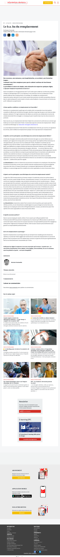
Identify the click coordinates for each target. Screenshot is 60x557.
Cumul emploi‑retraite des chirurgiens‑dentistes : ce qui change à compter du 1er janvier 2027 (14, 319)
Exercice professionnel (17, 23)
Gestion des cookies (30, 553)
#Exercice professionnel (9, 274)
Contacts (36, 543)
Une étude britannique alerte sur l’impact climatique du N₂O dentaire (15, 382)
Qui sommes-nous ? (38, 542)
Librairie (35, 531)
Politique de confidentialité (39, 546)
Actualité (9, 528)
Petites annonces (10, 536)
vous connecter (13, 287)
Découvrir (22, 513)
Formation (9, 529)
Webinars (36, 537)
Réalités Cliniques (10, 542)
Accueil (4, 23)
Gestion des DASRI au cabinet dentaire (43, 318)
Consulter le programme (30, 439)
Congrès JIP (36, 539)
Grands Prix (36, 536)
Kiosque (35, 529)
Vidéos (8, 531)
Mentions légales (37, 545)
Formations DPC (10, 537)
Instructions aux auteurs (39, 548)
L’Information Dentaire (11, 540)
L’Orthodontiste (10, 550)
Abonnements (37, 528)
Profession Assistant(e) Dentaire (13, 548)
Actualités (8, 23)
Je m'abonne (47, 2)
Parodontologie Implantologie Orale (14, 545)
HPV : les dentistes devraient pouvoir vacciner (41, 382)
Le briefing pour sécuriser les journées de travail (16, 349)
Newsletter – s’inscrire (11, 533)
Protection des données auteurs (40, 550)
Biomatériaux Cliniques (12, 546)
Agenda (35, 534)
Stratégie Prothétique (11, 543)
